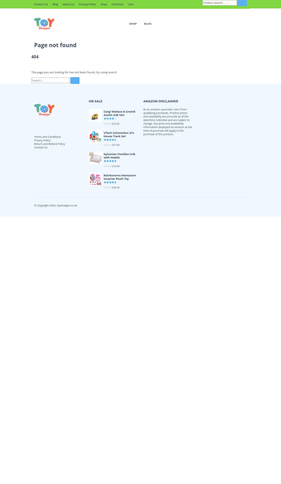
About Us (68, 4)
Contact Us (41, 4)
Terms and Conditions (47, 137)
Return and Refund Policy (49, 144)
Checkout (118, 4)
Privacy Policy (87, 4)
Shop (104, 4)
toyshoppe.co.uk (67, 205)
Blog (55, 4)
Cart (131, 4)
